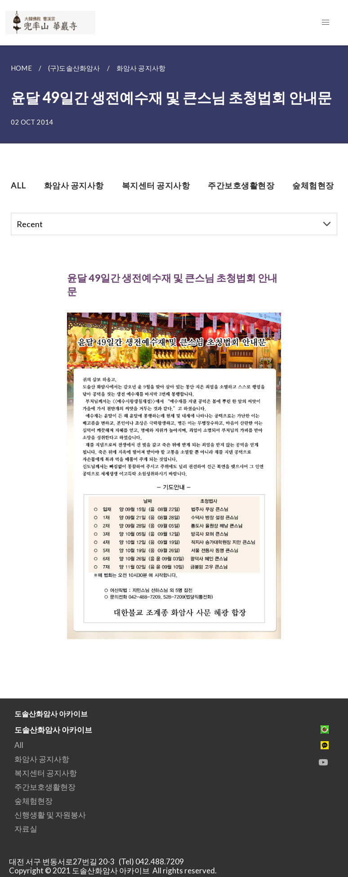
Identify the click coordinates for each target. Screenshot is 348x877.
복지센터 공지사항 (45, 773)
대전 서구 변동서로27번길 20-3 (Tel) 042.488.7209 (99, 861)
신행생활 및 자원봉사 (50, 814)
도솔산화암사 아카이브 (53, 729)
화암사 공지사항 (41, 759)
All (18, 745)
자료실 (25, 828)
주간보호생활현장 (45, 787)
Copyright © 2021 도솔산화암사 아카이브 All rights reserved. (113, 870)
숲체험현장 (33, 800)
